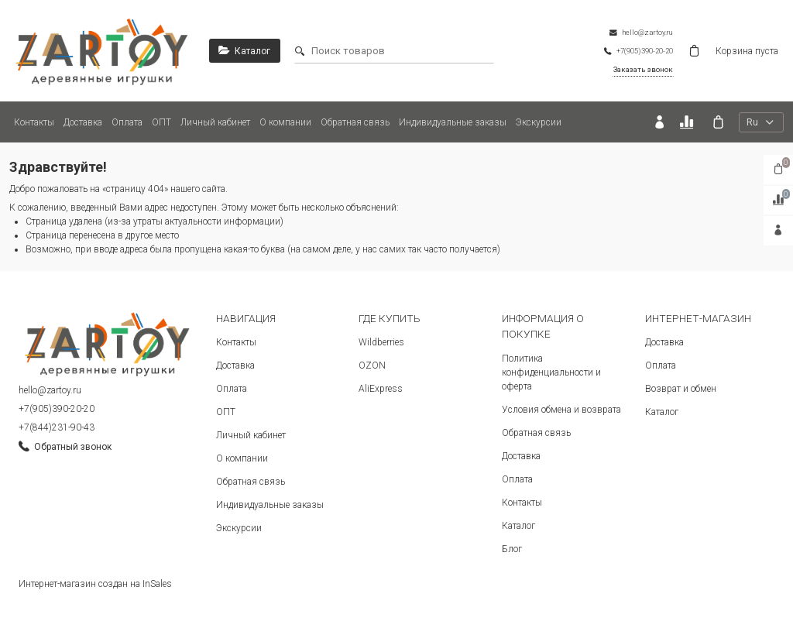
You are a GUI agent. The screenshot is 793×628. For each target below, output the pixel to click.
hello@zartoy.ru (50, 390)
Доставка (83, 122)
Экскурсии (538, 122)
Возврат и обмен (680, 388)
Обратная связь (355, 122)
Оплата (127, 122)
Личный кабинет (215, 122)
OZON (372, 365)
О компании (285, 122)
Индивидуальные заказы (452, 122)
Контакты (34, 122)
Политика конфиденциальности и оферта (551, 372)
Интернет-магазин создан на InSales (95, 583)
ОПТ (161, 122)
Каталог (518, 525)
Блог (512, 549)
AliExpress (381, 388)
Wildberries (381, 342)
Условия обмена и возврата (561, 409)
